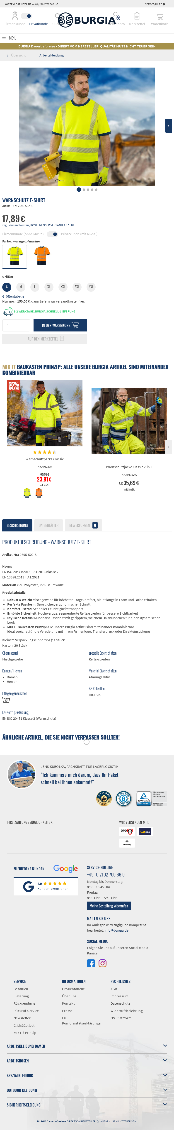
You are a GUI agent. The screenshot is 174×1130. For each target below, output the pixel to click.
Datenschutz (120, 1003)
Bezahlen (21, 989)
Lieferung (21, 996)
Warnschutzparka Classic (45, 459)
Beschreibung (17, 525)
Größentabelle (13, 296)
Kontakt (68, 1003)
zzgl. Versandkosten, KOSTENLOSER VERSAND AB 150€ (38, 225)
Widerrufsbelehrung (127, 1010)
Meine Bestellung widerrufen (109, 906)
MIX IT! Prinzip (25, 1032)
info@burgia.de (116, 930)
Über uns (69, 996)
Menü (13, 38)
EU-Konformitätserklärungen (82, 1020)
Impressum (119, 996)
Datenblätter (48, 525)
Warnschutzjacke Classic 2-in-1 (129, 467)
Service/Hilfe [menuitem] (155, 4)
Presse (67, 1010)
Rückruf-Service (26, 1010)
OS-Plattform (121, 1018)
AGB (114, 989)
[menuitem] (116, 16)
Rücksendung (24, 1003)
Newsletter (22, 1018)
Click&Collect (24, 1025)
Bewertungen (83, 525)
